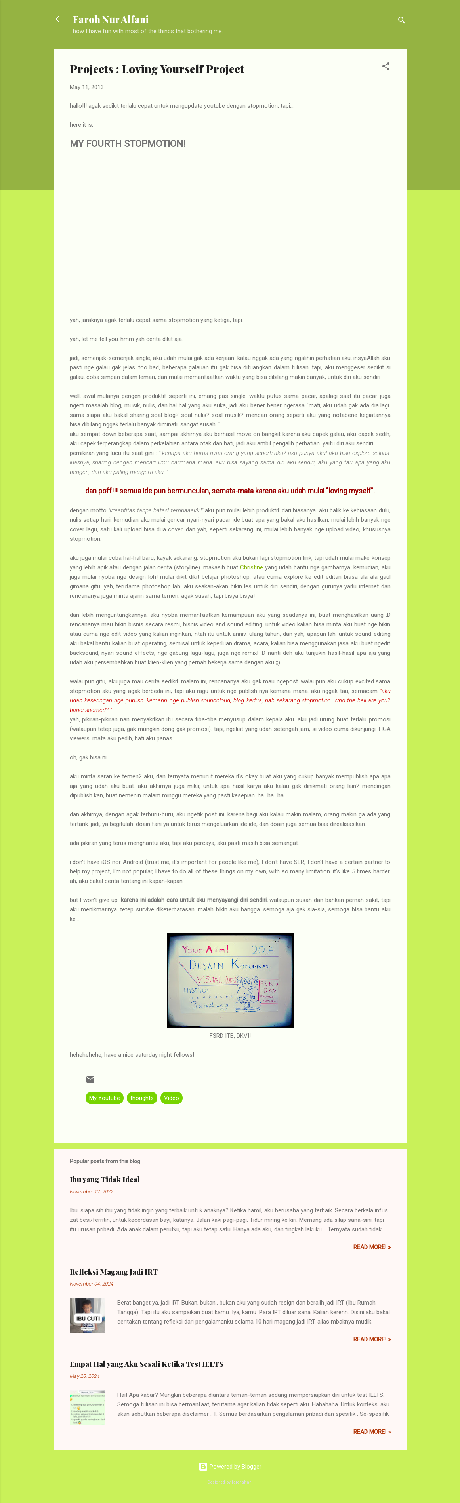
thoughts (142, 1098)
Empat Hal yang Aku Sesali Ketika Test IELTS (146, 1364)
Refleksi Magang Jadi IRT (114, 1272)
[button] (386, 67)
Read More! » (372, 1247)
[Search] (402, 22)
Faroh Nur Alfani (111, 19)
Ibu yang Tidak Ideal (105, 1179)
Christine (251, 567)
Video (171, 1098)
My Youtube (104, 1098)
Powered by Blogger (230, 1466)
